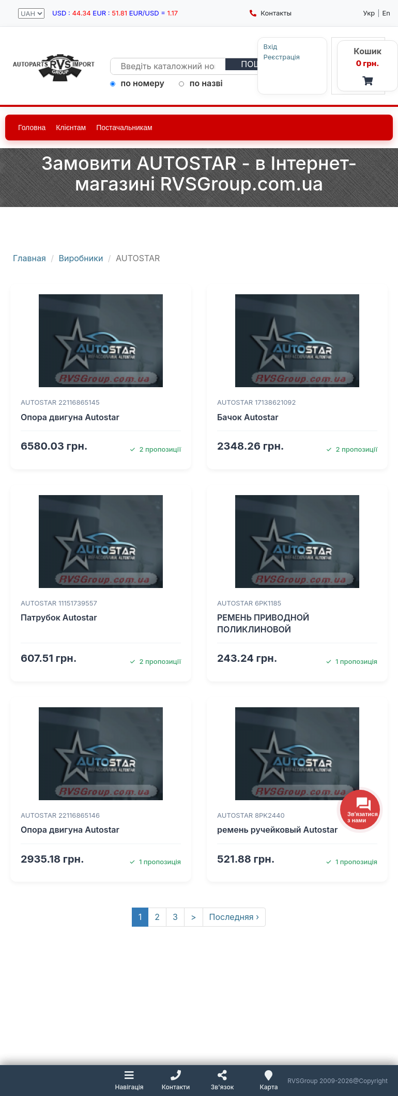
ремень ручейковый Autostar (277, 829)
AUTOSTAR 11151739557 (59, 603)
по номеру (137, 83)
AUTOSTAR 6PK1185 (249, 603)
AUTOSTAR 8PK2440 (251, 815)
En (386, 13)
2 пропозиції (155, 449)
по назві (201, 83)
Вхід (251, 47)
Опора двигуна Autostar (70, 417)
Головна (31, 127)
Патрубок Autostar (59, 617)
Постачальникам (124, 127)
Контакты (271, 13)
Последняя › (234, 917)
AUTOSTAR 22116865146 (60, 815)
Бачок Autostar (248, 417)
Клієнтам (71, 127)
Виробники (81, 258)
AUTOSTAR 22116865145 (60, 402)
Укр (369, 13)
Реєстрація (262, 57)
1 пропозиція (351, 661)
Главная (29, 258)
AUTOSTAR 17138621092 (256, 402)
